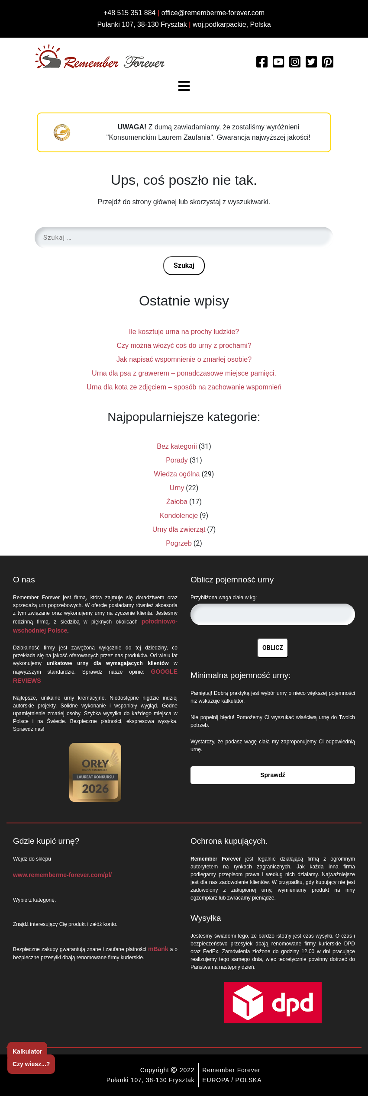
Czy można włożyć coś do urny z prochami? (183, 345)
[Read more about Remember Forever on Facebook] (262, 64)
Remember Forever (231, 1070)
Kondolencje (179, 515)
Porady (177, 460)
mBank (158, 948)
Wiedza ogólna (177, 474)
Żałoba (176, 501)
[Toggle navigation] (184, 86)
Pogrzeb (179, 543)
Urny (177, 488)
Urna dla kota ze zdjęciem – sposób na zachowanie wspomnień (184, 387)
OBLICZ (272, 647)
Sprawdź (272, 774)
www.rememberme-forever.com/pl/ (62, 874)
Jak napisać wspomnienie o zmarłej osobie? (184, 359)
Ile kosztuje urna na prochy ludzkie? (184, 331)
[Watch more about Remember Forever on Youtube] (278, 64)
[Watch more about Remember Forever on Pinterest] (327, 64)
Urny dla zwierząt (179, 529)
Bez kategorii (177, 446)
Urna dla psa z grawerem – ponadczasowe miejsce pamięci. (184, 373)
